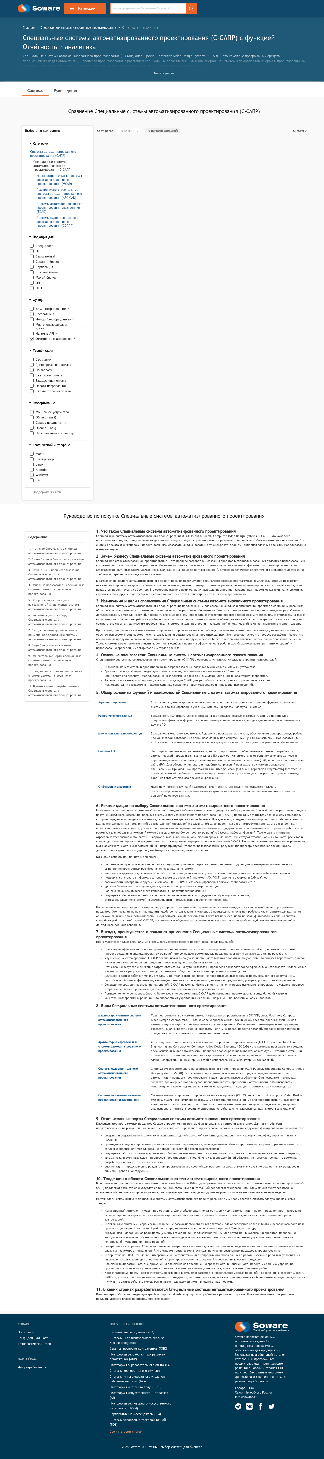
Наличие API (45, 333)
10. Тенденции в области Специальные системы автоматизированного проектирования (55, 675)
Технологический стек (34, 1344)
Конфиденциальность (33, 1338)
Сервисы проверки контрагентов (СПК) (138, 1348)
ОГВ (38, 251)
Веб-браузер (45, 459)
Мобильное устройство (52, 412)
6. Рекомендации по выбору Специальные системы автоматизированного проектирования (54, 619)
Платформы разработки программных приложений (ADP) (137, 1357)
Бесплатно (43, 314)
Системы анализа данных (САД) (133, 1332)
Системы (35, 90)
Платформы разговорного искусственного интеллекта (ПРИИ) (140, 1406)
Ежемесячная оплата (51, 380)
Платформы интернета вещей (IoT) (135, 1387)
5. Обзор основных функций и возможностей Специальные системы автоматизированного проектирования (54, 604)
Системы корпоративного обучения (135, 1370)
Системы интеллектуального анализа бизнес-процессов (137, 1340)
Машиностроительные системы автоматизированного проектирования (119, 1020)
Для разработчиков (32, 1367)
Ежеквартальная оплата (53, 391)
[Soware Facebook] (260, 1406)
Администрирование (51, 309)
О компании (26, 1332)
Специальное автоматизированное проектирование (78, 27)
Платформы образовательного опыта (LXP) (141, 1365)
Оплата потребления (51, 386)
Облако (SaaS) (46, 417)
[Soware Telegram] (238, 1406)
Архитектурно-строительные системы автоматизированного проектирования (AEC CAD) (59, 193)
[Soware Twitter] (271, 1406)
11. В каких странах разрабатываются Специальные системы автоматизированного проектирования (54, 690)
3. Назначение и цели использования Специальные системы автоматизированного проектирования (54, 574)
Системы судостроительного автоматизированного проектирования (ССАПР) (57, 222)
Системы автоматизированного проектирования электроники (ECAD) (59, 208)
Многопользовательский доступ (53, 326)
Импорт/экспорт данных (53, 319)
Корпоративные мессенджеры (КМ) (135, 1414)
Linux (39, 464)
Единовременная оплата (53, 364)
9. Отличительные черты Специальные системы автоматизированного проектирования (55, 660)
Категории (82, 8)
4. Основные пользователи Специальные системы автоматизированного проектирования (56, 589)
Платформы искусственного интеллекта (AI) (139, 1395)
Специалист (44, 246)
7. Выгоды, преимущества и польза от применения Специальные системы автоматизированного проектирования (54, 635)
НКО (39, 288)
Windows (42, 475)
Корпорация (44, 267)
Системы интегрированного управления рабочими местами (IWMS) (139, 1379)
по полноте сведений (162, 130)
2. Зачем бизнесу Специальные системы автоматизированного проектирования (56, 561)
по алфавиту (129, 130)
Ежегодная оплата (49, 375)
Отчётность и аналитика (54, 339)
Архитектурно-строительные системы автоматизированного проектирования (119, 1046)
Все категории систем (126, 1431)
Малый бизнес (46, 277)
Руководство (65, 90)
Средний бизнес (47, 261)
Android (41, 469)
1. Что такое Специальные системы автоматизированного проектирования (54, 551)
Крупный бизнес (47, 272)
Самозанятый (45, 256)
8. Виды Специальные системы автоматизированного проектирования (54, 647)
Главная (29, 27)
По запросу (44, 370)
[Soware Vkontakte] (249, 1406)
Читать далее (164, 73)
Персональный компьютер (55, 433)
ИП (38, 283)
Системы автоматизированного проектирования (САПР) (53, 153)
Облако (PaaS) (46, 428)
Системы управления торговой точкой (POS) (138, 1422)
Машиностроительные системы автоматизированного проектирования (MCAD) (59, 179)
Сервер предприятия (51, 422)
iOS (38, 480)
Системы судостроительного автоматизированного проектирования (118, 1073)
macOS (40, 454)
